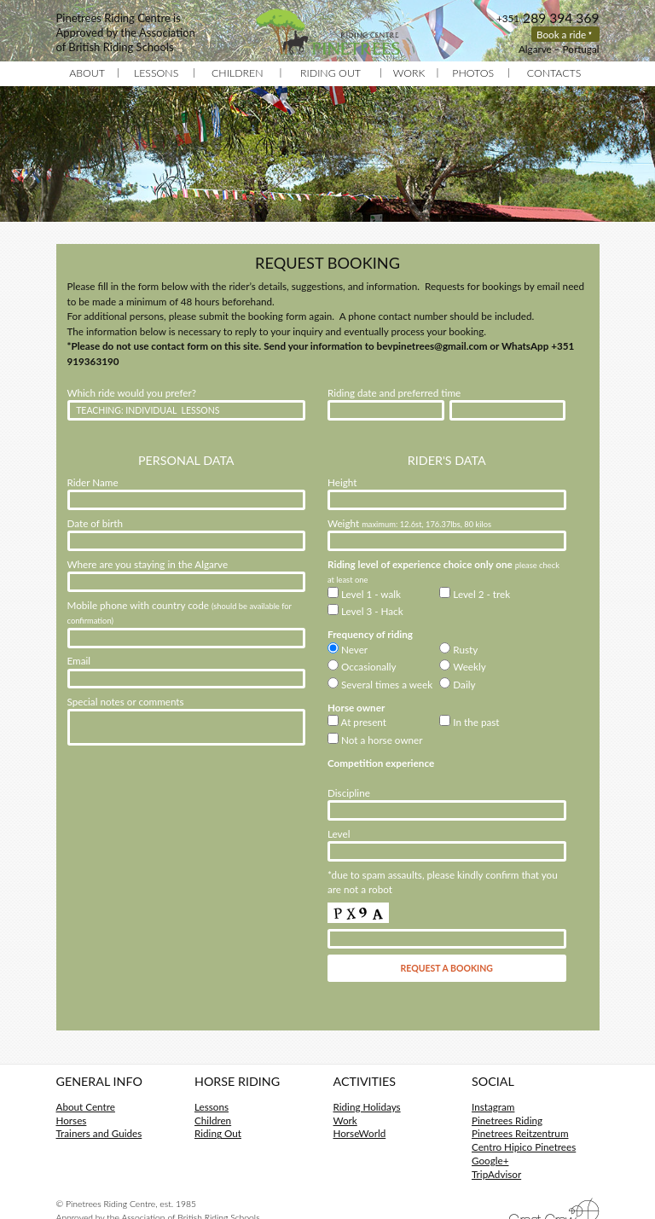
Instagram (493, 1106)
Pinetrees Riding (507, 1120)
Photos (473, 73)
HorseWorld (359, 1133)
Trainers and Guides (99, 1133)
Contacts (554, 73)
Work (409, 73)
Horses (71, 1120)
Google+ (490, 1160)
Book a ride (561, 34)
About (87, 73)
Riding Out (330, 73)
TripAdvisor (496, 1174)
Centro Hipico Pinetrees (524, 1146)
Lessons (156, 73)
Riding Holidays (367, 1106)
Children (237, 73)
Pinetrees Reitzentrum (520, 1133)
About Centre (85, 1106)
